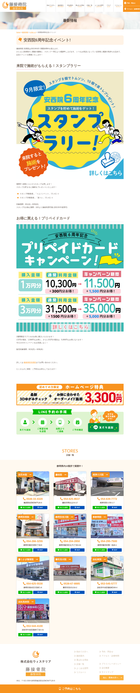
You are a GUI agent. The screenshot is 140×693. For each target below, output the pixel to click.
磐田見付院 (60, 559)
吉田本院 (22, 475)
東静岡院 (97, 517)
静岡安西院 (23, 517)
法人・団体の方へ (110, 678)
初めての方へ (51, 5)
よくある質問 (99, 5)
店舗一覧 (89, 5)
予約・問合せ (131, 3)
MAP (41, 507)
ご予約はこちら (71, 688)
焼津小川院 (98, 475)
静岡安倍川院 (62, 517)
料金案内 (70, 5)
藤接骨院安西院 (30, 362)
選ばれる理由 (80, 5)
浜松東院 (97, 559)
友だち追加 (26, 507)
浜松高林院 (23, 602)
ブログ (109, 5)
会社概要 (105, 668)
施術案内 (61, 5)
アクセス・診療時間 (133, 9)
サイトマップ (107, 672)
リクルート (118, 5)
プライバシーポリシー (111, 664)
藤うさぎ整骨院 (26, 559)
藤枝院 (58, 475)
